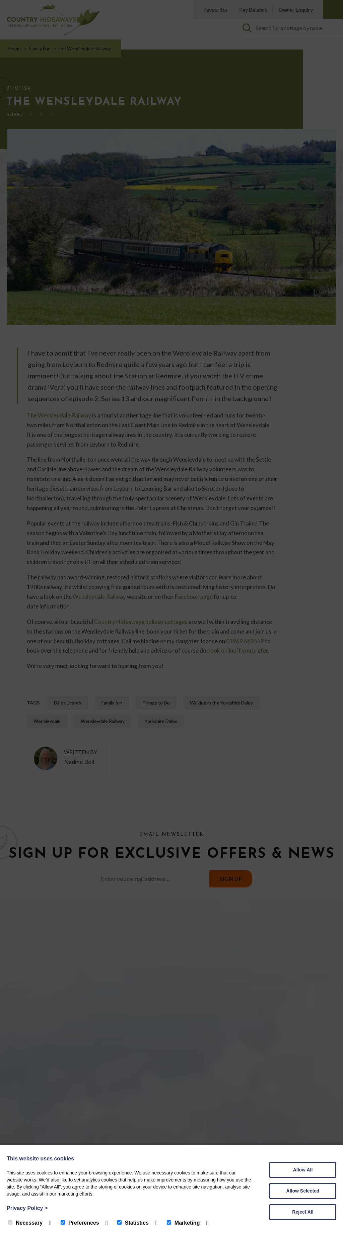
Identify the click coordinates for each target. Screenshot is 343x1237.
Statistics (133, 1223)
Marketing (183, 1223)
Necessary (25, 1223)
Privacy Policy (27, 1208)
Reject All (302, 1212)
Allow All (303, 1169)
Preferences (80, 1223)
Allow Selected (303, 1191)
